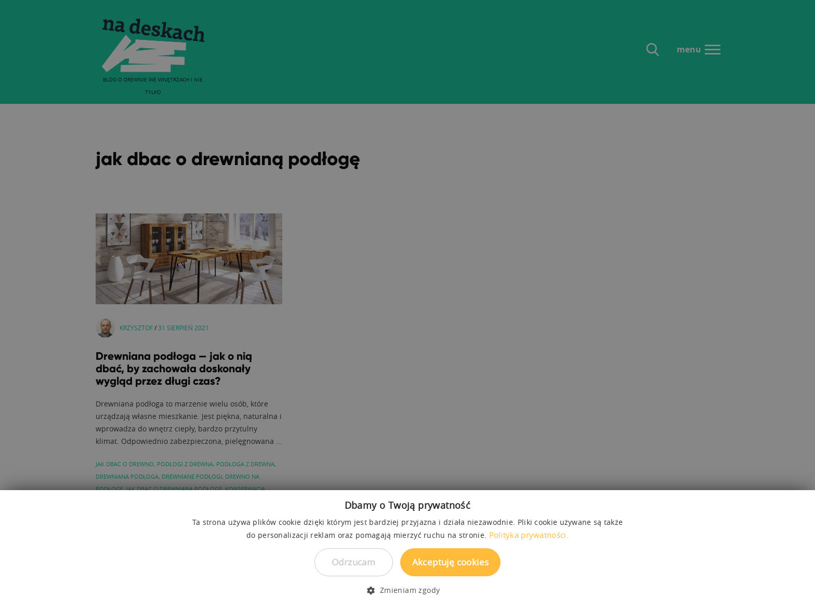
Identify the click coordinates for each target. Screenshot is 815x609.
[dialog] (407, 304)
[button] (407, 590)
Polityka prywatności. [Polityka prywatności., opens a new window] (529, 535)
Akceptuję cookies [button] (450, 562)
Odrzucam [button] (353, 562)
